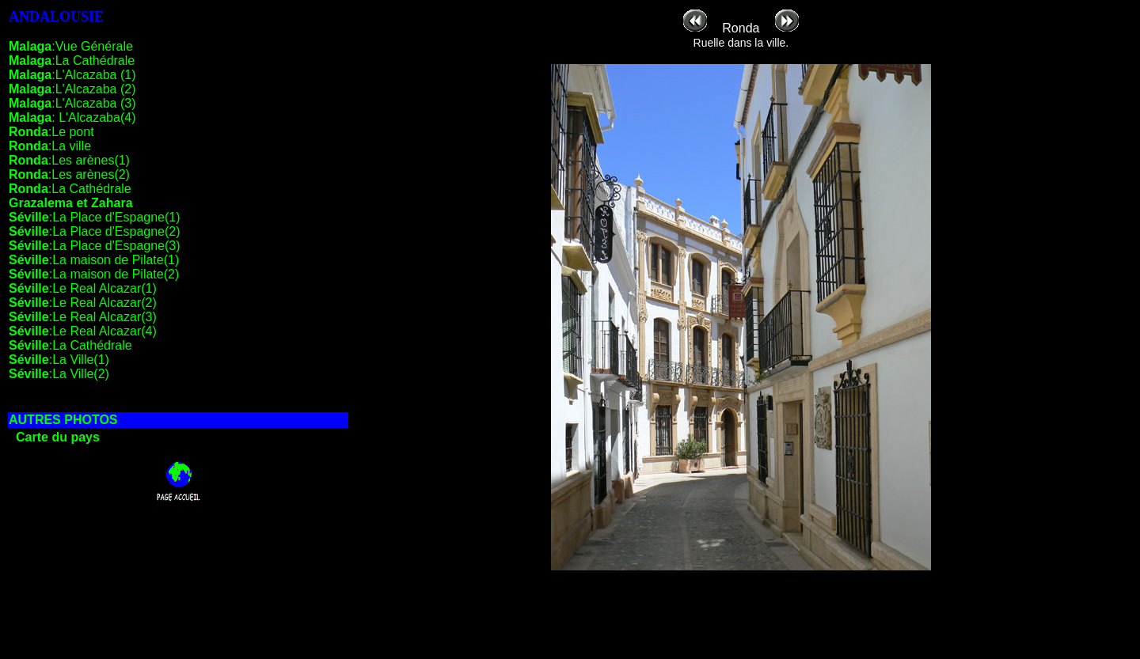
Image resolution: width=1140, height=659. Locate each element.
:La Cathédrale (72, 60)
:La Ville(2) (59, 374)
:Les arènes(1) (69, 160)
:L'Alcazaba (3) (72, 103)
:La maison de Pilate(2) (94, 274)
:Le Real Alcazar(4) (83, 331)
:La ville (50, 146)
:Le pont (51, 131)
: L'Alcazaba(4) (72, 117)
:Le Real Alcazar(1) (83, 288)
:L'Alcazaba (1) (72, 74)
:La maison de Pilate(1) (94, 260)
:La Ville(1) (59, 359)
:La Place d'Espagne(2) (94, 231)
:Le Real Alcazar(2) (83, 302)
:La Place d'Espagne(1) (94, 217)
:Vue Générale (71, 46)
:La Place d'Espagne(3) (94, 245)
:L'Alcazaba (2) (72, 89)
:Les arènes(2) (69, 174)
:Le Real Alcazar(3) (83, 317)
